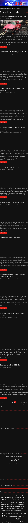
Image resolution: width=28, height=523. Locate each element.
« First (2, 389)
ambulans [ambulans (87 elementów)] (4, 482)
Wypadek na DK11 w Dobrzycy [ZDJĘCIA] (13, 51)
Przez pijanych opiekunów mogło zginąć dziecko (12, 314)
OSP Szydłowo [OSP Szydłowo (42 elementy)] (4, 495)
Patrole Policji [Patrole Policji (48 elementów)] (17, 497)
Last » (2, 393)
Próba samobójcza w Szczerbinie (10, 238)
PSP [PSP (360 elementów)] (3, 502)
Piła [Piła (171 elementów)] (23, 497)
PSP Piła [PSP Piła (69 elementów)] (7, 503)
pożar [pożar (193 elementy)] (17, 500)
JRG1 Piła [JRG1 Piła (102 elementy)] (8, 484)
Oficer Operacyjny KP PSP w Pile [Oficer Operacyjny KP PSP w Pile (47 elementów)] (9, 490)
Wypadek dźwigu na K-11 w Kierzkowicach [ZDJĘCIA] (13, 128)
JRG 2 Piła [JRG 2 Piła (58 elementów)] (17, 484)
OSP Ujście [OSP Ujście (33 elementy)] (10, 495)
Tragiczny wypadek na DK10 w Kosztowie (13, 16)
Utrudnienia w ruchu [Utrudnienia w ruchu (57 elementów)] (9, 506)
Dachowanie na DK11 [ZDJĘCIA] (10, 352)
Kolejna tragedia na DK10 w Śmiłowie (12, 202)
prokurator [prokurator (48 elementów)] (24, 500)
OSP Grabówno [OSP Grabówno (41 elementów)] (11, 492)
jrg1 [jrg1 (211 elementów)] (2, 484)
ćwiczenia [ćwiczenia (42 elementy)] (3, 510)
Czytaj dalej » (3, 46)
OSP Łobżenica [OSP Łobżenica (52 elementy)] (10, 497)
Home (1, 8)
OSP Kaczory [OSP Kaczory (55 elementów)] (18, 492)
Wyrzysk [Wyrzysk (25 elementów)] (12, 509)
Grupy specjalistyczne (5, 132)
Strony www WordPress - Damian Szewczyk (16, 518)
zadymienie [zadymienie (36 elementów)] (17, 509)
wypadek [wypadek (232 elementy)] (20, 505)
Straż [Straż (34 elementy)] (2, 506)
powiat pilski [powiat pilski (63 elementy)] (11, 500)
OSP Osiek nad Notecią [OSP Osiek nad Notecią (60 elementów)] (18, 493)
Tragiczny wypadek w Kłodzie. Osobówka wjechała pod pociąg (13, 275)
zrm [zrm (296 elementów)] (22, 508)
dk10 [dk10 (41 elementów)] (13, 482)
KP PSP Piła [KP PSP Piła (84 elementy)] (18, 487)
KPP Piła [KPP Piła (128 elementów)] (11, 487)
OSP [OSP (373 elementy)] (20, 489)
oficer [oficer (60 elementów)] (24, 487)
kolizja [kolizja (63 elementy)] (6, 487)
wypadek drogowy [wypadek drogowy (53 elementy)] (6, 509)
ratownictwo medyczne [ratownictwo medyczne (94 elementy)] (18, 503)
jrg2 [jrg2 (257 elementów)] (12, 484)
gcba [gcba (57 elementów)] (23, 482)
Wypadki (13, 18)
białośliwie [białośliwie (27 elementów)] (10, 482)
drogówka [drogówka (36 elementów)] (17, 482)
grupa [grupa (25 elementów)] (26, 482)
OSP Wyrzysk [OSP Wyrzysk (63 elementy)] (17, 495)
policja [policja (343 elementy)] (4, 500)
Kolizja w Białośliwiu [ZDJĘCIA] (9, 167)
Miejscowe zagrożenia (14, 132)
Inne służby (11, 204)
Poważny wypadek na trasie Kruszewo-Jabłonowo (12, 89)
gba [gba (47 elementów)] (21, 482)
